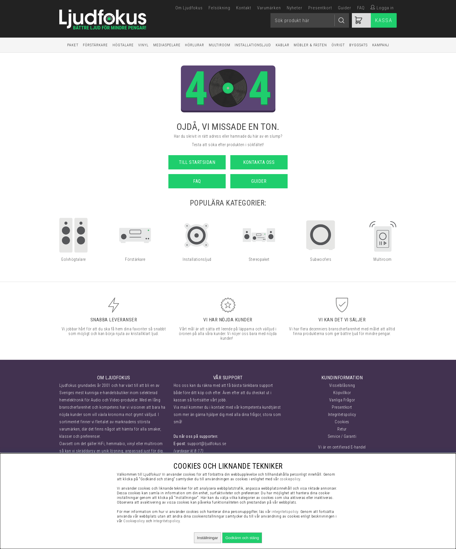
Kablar (282, 45)
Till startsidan (197, 162)
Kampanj (380, 45)
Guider (344, 7)
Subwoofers (320, 259)
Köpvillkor (342, 392)
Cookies (342, 421)
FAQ (361, 7)
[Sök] (309, 20)
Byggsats (358, 45)
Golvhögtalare (73, 259)
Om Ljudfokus (189, 7)
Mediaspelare (167, 45)
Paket (73, 45)
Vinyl (143, 45)
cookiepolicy (290, 479)
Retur (342, 429)
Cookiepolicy (134, 521)
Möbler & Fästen (310, 45)
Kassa (383, 20)
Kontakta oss (259, 162)
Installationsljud (253, 45)
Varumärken (269, 7)
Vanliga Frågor (342, 400)
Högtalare (123, 45)
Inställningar (207, 538)
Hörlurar (194, 45)
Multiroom (219, 45)
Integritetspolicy (342, 414)
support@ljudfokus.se (206, 443)
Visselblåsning (342, 385)
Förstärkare (95, 45)
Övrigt (338, 45)
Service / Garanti (342, 436)
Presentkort (320, 7)
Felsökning (219, 7)
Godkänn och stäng (242, 538)
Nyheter (294, 7)
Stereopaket (259, 259)
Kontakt (243, 7)
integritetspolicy (285, 511)
